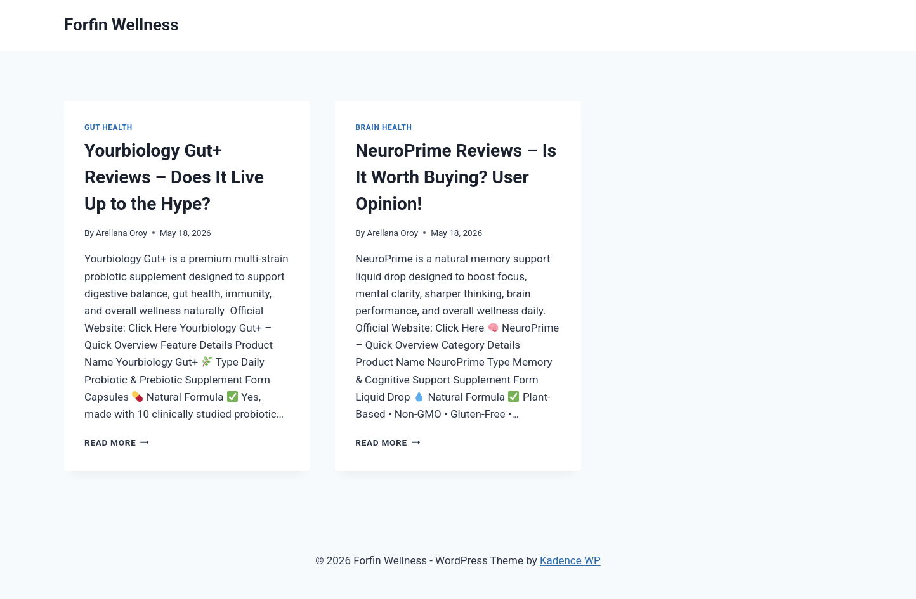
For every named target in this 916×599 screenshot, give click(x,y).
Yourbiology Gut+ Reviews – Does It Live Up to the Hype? (174, 177)
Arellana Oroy (121, 233)
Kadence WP (570, 560)
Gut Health (108, 127)
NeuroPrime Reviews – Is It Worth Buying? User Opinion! (455, 177)
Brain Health (383, 127)
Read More (116, 442)
